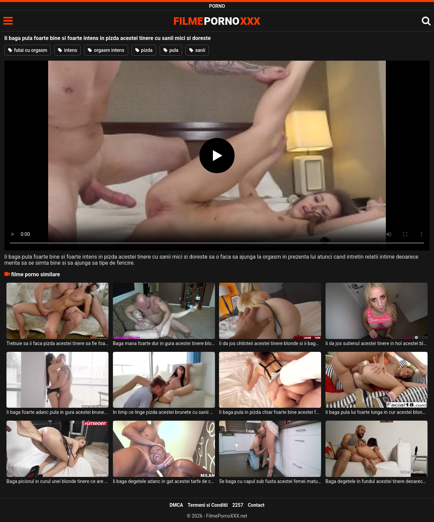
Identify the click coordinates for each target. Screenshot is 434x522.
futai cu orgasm (27, 50)
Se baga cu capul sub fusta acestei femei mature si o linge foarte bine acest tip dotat (270, 481)
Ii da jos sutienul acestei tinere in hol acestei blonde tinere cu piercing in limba (377, 343)
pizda (144, 50)
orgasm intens (106, 50)
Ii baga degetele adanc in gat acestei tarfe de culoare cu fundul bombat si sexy (164, 481)
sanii (197, 50)
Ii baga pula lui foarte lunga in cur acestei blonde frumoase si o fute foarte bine (377, 412)
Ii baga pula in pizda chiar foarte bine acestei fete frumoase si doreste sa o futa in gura (270, 412)
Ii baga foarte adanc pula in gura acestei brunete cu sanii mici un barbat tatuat (57, 412)
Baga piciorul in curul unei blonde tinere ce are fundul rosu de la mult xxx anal (57, 481)
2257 (237, 505)
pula (170, 50)
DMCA (176, 505)
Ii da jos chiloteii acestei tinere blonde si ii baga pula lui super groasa (270, 343)
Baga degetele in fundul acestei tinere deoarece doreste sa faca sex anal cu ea (377, 481)
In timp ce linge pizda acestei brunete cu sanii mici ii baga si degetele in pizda (164, 412)
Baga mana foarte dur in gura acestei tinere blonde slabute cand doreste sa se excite (164, 343)
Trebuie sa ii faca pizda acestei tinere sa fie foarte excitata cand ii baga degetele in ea (57, 343)
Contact (256, 505)
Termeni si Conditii (208, 505)
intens (67, 50)
